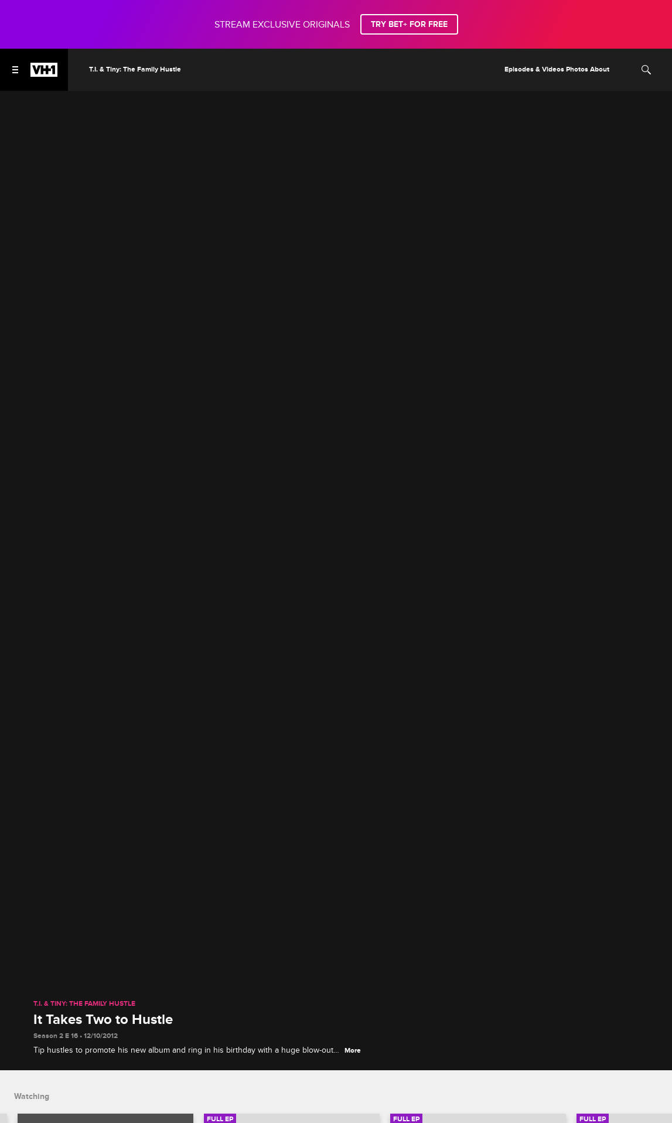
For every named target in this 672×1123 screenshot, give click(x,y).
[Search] (646, 69)
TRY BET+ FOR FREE (409, 24)
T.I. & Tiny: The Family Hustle (84, 1004)
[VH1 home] (43, 74)
